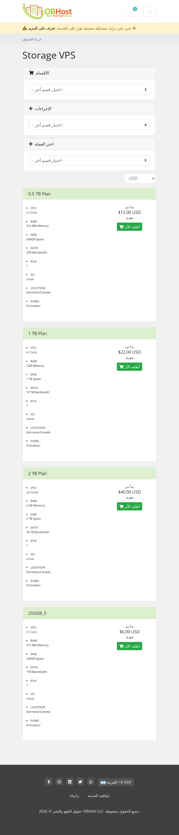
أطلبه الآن (129, 226)
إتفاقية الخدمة (98, 795)
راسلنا (74, 795)
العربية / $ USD (116, 782)
